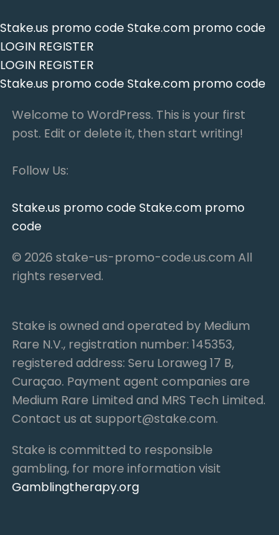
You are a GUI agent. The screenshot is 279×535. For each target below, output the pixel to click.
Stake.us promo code (63, 27)
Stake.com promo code (196, 27)
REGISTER (66, 46)
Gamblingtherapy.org (75, 487)
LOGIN (18, 46)
